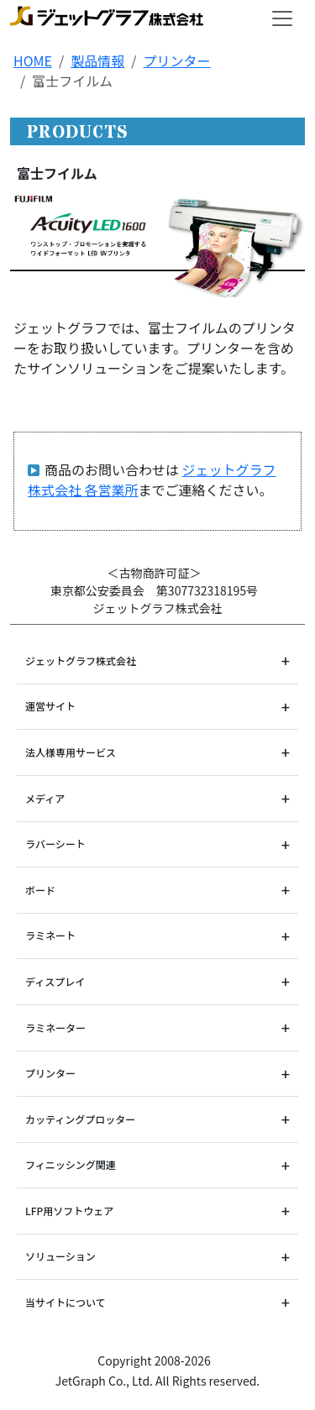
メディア (45, 798)
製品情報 (97, 60)
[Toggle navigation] (282, 18)
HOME (32, 60)
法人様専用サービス (70, 752)
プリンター (177, 60)
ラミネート (50, 935)
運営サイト (50, 706)
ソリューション (60, 1256)
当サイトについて (65, 1302)
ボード (40, 890)
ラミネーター (55, 1027)
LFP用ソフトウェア (69, 1210)
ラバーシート (55, 843)
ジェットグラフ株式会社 (80, 660)
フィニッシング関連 (70, 1164)
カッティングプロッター (80, 1119)
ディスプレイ (55, 981)
